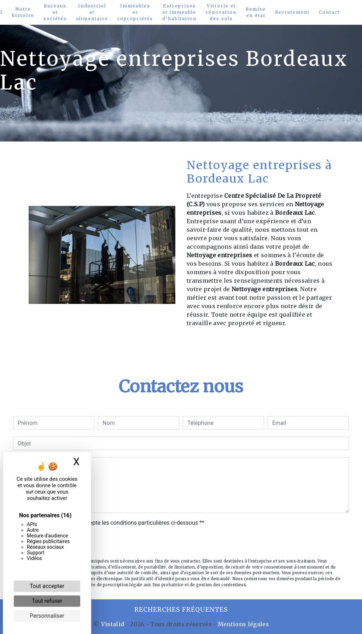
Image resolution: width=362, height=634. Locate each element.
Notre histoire (23, 12)
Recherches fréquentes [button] (181, 609)
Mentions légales (242, 624)
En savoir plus (285, 342)
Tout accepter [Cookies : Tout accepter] (47, 586)
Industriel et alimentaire (92, 12)
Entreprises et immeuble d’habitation (179, 12)
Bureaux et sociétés (55, 12)
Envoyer (181, 543)
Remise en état (256, 12)
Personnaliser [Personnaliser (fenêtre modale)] (47, 615)
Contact (329, 12)
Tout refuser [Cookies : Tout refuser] (47, 601)
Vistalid (112, 624)
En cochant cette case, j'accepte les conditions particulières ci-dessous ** (112, 522)
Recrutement (292, 12)
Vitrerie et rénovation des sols (221, 12)
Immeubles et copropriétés (135, 12)
